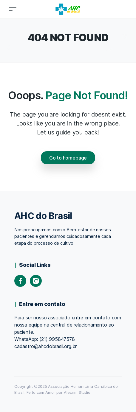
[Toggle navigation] (12, 9)
